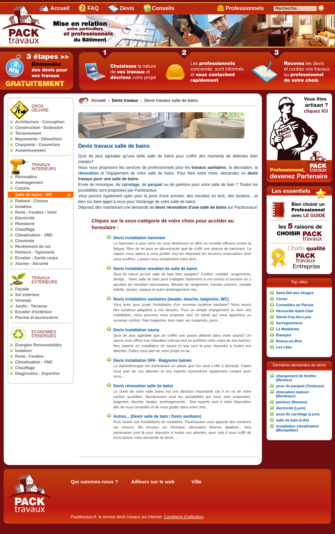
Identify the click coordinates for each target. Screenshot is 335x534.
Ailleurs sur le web (153, 481)
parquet (156, 184)
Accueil (59, 8)
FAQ (93, 8)
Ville (196, 481)
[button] (299, 293)
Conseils (163, 8)
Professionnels (244, 8)
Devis (127, 8)
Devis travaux (125, 100)
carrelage (130, 184)
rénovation (88, 173)
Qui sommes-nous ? (94, 481)
